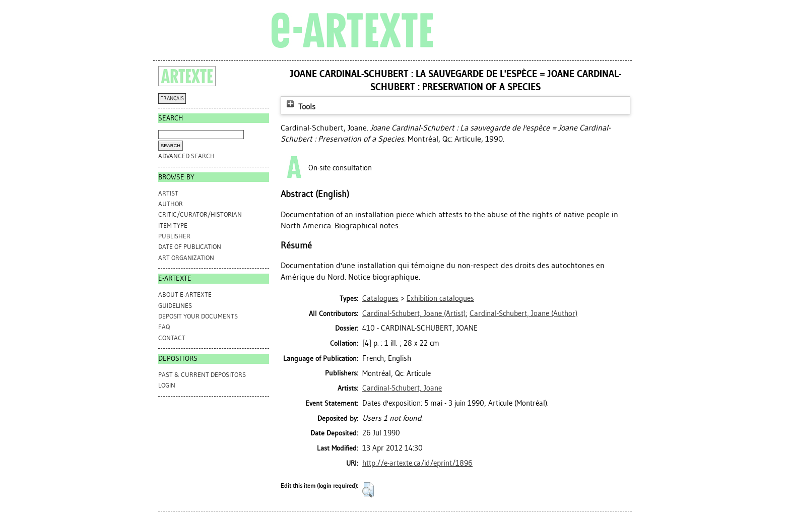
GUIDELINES (175, 305)
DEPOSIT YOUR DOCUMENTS (198, 316)
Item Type (172, 225)
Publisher (174, 236)
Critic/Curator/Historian (200, 214)
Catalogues (380, 298)
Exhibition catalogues (440, 298)
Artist (168, 193)
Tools (299, 106)
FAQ (164, 327)
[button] (368, 490)
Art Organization (186, 258)
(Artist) (414, 313)
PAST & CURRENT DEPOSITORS (202, 374)
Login (166, 385)
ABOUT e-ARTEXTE (185, 294)
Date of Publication (189, 246)
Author (170, 204)
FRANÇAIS (172, 98)
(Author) (523, 313)
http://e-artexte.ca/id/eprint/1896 (417, 463)
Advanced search (186, 156)
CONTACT (171, 338)
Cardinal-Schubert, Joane (402, 388)
